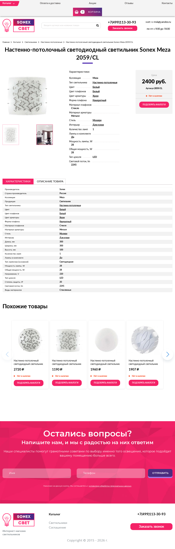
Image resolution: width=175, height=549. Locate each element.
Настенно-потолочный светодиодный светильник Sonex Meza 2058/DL (28, 364)
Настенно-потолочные (51, 42)
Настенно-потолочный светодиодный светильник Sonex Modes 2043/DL (105, 364)
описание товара (50, 181)
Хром (95, 96)
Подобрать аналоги (154, 105)
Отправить (160, 473)
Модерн (97, 120)
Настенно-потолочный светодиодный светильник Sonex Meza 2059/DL (66, 364)
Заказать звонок (122, 28)
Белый (96, 87)
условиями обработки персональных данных (110, 486)
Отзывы (129, 3)
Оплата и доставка (50, 3)
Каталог (17, 42)
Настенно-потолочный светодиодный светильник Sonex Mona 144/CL (143, 364)
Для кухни (98, 125)
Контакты (167, 3)
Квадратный (99, 100)
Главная (6, 42)
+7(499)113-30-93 (122, 22)
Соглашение (57, 527)
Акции (92, 3)
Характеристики (18, 181)
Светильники (31, 42)
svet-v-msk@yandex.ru (158, 22)
